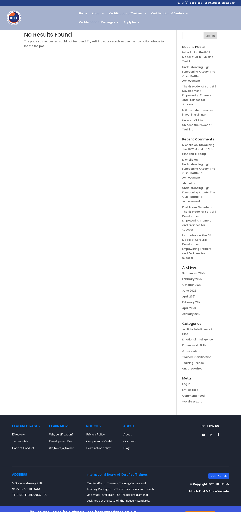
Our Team (129, 441)
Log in (186, 384)
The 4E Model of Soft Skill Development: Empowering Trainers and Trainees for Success (199, 95)
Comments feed (193, 396)
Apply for (130, 22)
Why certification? (61, 434)
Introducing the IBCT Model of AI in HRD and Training (197, 57)
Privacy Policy (95, 434)
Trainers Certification (196, 357)
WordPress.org (192, 401)
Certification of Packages (97, 22)
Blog (126, 448)
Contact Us (219, 475)
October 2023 (191, 285)
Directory (18, 434)
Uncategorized (192, 368)
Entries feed (190, 390)
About (96, 13)
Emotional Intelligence (197, 339)
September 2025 (193, 273)
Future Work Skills (194, 345)
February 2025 (192, 279)
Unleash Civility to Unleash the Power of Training (197, 125)
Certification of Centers (168, 13)
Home (83, 13)
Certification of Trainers (126, 13)
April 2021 (188, 296)
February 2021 (191, 302)
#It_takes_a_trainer (61, 448)
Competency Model (99, 441)
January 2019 (191, 314)
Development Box (60, 441)
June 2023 (189, 291)
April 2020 (189, 308)
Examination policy (98, 448)
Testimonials (20, 441)
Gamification (191, 351)
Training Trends (193, 363)
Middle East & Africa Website (209, 491)
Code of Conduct (23, 448)
